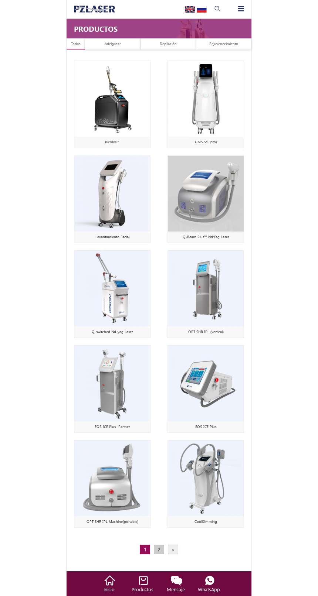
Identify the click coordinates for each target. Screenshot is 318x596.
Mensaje (176, 589)
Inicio (109, 589)
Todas (75, 43)
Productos (142, 589)
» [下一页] (173, 549)
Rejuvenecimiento (223, 43)
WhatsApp (209, 589)
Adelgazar (113, 43)
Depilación (168, 43)
